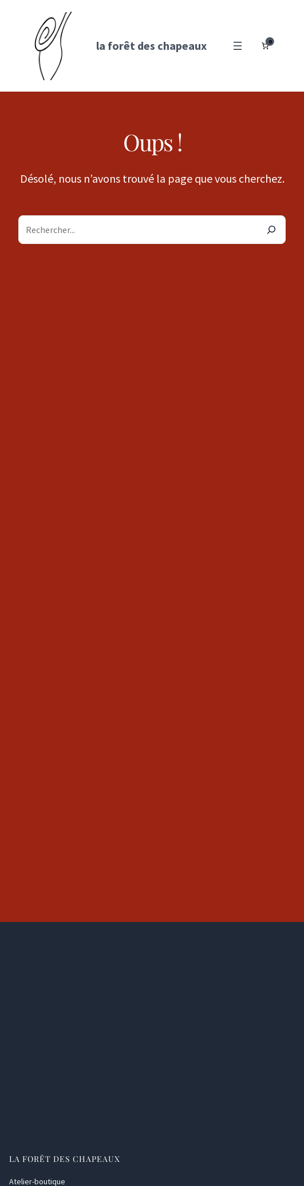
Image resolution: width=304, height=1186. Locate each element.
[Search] (271, 229)
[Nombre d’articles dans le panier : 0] (265, 45)
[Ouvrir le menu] (237, 46)
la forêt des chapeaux (151, 45)
